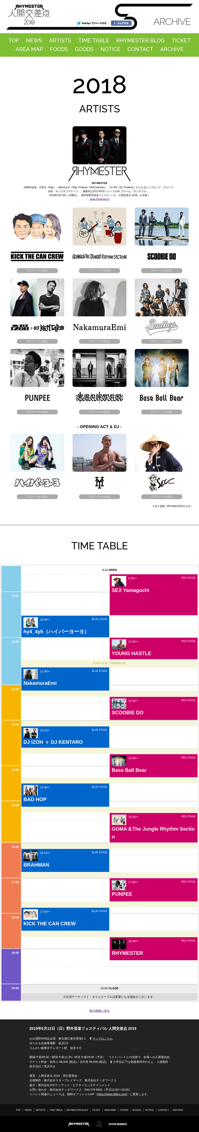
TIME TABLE (93, 40)
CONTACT (140, 49)
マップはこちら (101, 1038)
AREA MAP (29, 49)
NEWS (34, 40)
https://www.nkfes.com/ (112, 1094)
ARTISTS (60, 40)
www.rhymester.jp (99, 199)
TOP (13, 40)
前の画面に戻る (99, 1010)
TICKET (181, 40)
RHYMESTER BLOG (140, 40)
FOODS (59, 49)
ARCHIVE (172, 49)
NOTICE (110, 49)
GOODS (84, 49)
